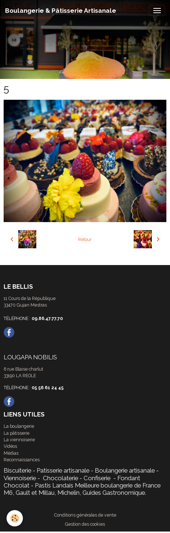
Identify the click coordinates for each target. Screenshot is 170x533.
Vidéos (10, 446)
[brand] (60, 10)
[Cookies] (15, 518)
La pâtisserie (16, 433)
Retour (85, 239)
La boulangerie (19, 426)
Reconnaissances (22, 459)
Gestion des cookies (85, 524)
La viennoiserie (19, 439)
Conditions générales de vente (85, 515)
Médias (11, 453)
